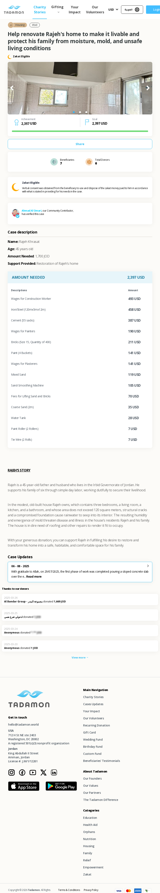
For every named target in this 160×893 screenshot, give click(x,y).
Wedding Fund (92, 739)
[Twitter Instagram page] (43, 775)
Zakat (87, 874)
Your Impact (74, 9)
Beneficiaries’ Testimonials (101, 761)
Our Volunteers (95, 9)
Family (87, 853)
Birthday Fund (92, 747)
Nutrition (89, 839)
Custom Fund (92, 754)
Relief (87, 860)
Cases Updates (93, 704)
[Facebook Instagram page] (22, 775)
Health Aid (90, 825)
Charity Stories (40, 9)
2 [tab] (80, 112)
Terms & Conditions (69, 890)
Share (80, 144)
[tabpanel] (80, 88)
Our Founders (92, 778)
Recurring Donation (96, 725)
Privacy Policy (91, 890)
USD (111, 9)
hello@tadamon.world (23, 724)
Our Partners (92, 793)
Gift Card (89, 732)
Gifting (57, 7)
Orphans (89, 832)
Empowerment (93, 867)
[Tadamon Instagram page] (11, 775)
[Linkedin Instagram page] (53, 775)
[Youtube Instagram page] (32, 775)
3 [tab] (86, 112)
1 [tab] (74, 112)
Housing (88, 846)
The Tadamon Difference (100, 800)
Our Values (90, 786)
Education (90, 818)
